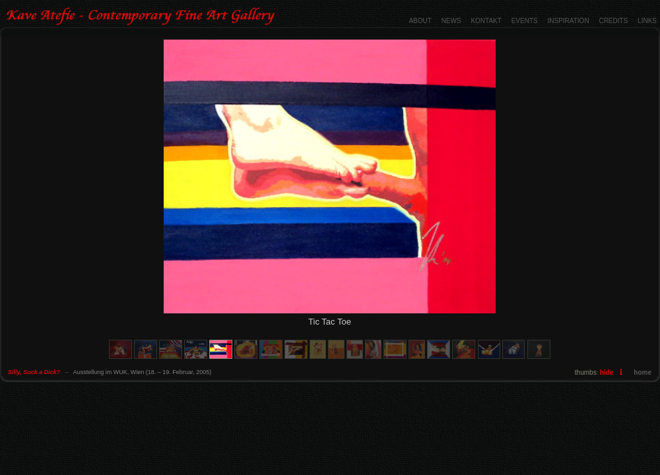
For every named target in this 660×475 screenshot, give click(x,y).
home (642, 372)
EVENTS (525, 20)
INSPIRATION (568, 20)
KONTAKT (486, 20)
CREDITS (613, 20)
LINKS (647, 20)
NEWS (451, 20)
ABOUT (420, 20)
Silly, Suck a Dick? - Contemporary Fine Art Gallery (142, 16)
